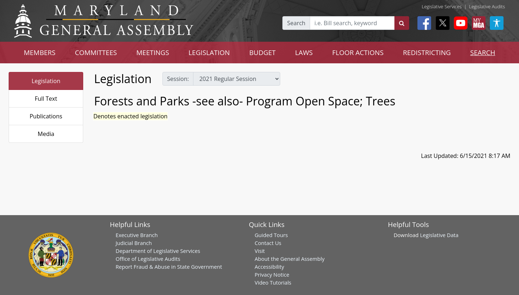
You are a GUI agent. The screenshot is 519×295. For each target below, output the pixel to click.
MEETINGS (153, 52)
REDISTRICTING (427, 52)
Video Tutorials (273, 282)
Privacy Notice (272, 274)
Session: (178, 79)
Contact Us (268, 242)
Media (46, 134)
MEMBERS (39, 52)
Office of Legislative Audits (148, 258)
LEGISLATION (209, 52)
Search (296, 23)
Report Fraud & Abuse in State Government (169, 266)
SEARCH (482, 52)
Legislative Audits (487, 6)
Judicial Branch (134, 242)
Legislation (46, 81)
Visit (260, 250)
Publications (46, 116)
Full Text (46, 99)
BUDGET (262, 52)
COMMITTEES (96, 52)
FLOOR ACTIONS (358, 52)
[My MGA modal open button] (477, 23)
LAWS (304, 52)
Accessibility (269, 266)
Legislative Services (442, 6)
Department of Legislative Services (158, 250)
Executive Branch (137, 235)
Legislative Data (439, 235)
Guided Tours (271, 235)
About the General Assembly (290, 258)
